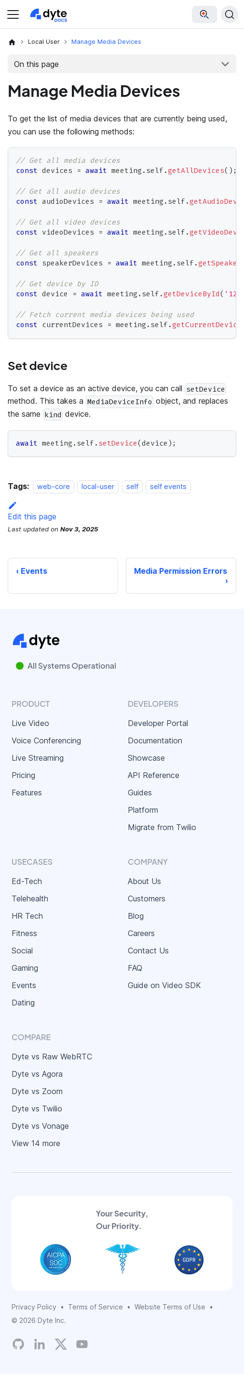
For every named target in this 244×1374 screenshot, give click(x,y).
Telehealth (30, 898)
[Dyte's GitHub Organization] (18, 1344)
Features (27, 792)
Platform (143, 810)
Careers (141, 933)
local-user (97, 486)
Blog (136, 916)
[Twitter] (61, 1344)
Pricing (23, 775)
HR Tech (27, 916)
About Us (144, 881)
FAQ (135, 968)
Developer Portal (158, 723)
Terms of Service (95, 1307)
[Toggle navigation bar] (13, 14)
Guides (140, 792)
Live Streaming (38, 758)
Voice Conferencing (46, 740)
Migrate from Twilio (162, 827)
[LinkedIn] (39, 1344)
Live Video (30, 723)
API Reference (153, 775)
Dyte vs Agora (37, 1074)
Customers (146, 898)
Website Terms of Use (170, 1307)
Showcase (146, 758)
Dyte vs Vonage (40, 1126)
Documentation (155, 740)
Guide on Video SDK (164, 985)
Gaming (25, 968)
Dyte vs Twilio (37, 1108)
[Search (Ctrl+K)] (229, 14)
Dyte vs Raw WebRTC (52, 1056)
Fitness (24, 933)
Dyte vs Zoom (37, 1091)
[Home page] (12, 42)
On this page (36, 64)
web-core (53, 486)
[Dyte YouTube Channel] (82, 1344)
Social (22, 950)
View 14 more (36, 1143)
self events (168, 486)
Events (24, 985)
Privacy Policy (34, 1307)
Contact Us (148, 950)
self (132, 486)
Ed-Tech (27, 881)
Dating (23, 1002)
